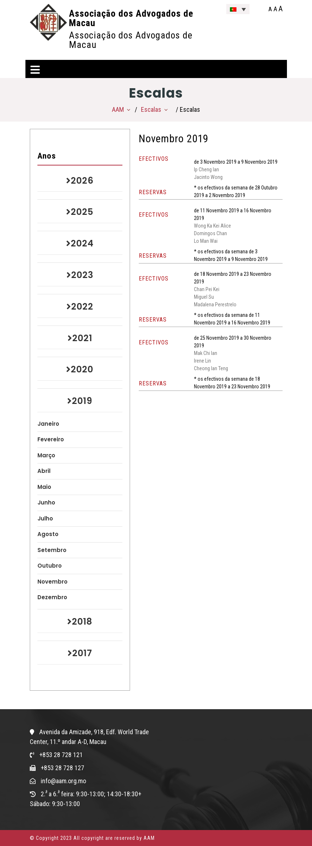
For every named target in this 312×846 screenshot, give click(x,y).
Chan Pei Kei (206, 289)
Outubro (49, 565)
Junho (46, 502)
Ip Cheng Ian (206, 169)
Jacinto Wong (208, 177)
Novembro (52, 581)
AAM (118, 109)
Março (46, 455)
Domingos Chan (210, 233)
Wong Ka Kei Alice (212, 226)
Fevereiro (50, 439)
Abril (43, 471)
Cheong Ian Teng (211, 368)
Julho (45, 518)
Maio (44, 487)
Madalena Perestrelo (215, 304)
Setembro (51, 550)
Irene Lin (202, 361)
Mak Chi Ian (205, 353)
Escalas (151, 109)
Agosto (47, 534)
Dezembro (52, 597)
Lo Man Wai (206, 241)
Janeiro (48, 424)
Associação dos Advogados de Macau (131, 18)
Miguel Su (204, 297)
